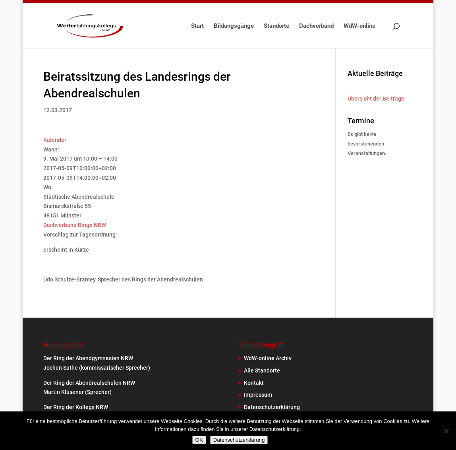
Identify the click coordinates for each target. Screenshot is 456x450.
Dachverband (316, 26)
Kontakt (254, 383)
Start (197, 26)
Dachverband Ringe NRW (74, 225)
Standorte (276, 26)
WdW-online (359, 26)
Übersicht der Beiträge (376, 98)
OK (199, 440)
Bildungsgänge (234, 26)
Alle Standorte (262, 370)
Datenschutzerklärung (272, 407)
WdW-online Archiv (268, 358)
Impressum (258, 395)
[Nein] (446, 431)
